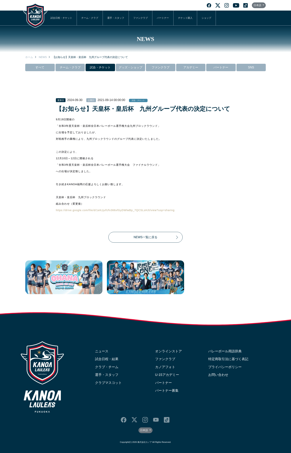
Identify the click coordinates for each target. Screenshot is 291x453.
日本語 (258, 5)
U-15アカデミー (167, 375)
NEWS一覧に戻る (145, 237)
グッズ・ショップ (130, 67)
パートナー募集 (167, 390)
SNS (251, 67)
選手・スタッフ (115, 17)
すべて (39, 67)
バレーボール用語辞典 (225, 351)
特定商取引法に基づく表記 (228, 359)
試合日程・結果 (106, 359)
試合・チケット (100, 67)
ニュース (101, 351)
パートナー (163, 17)
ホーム (29, 57)
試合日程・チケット (61, 17)
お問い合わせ (218, 375)
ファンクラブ (140, 17)
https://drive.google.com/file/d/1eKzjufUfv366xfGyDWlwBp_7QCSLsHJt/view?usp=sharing (115, 210)
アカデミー (190, 67)
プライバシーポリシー (225, 367)
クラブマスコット (108, 383)
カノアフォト (165, 367)
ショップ (206, 17)
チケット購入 (185, 17)
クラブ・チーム (106, 367)
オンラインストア (168, 351)
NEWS (43, 57)
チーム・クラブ (89, 17)
